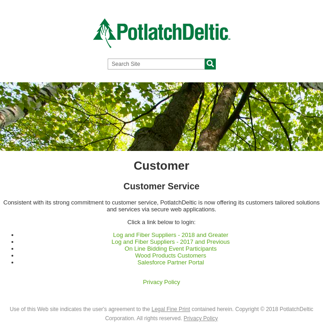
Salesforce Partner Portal (170, 262)
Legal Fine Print (171, 309)
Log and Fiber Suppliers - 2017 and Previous (171, 241)
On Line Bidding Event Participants (171, 248)
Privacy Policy (161, 282)
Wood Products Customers (170, 255)
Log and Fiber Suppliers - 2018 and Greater (171, 234)
